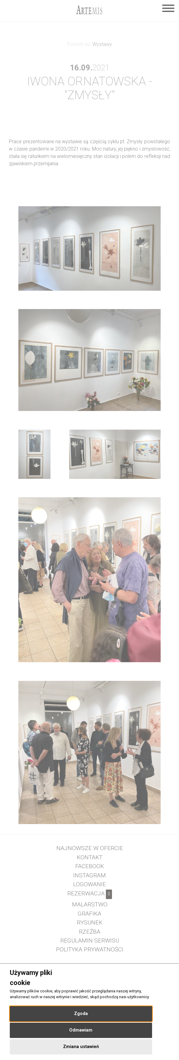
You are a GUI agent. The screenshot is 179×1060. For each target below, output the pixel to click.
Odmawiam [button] (80, 1030)
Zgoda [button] (81, 1013)
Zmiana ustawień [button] (81, 1046)
